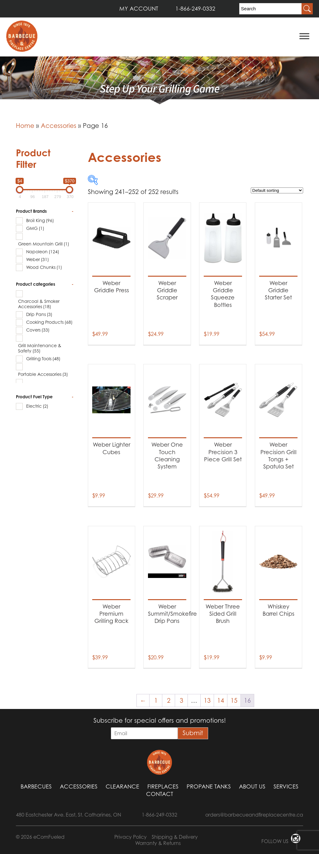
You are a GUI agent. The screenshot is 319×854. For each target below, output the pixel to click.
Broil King (40, 220)
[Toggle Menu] (304, 36)
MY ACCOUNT (138, 8)
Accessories (58, 125)
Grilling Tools (43, 358)
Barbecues (36, 786)
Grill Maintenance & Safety (39, 348)
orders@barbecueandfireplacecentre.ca (254, 815)
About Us (252, 786)
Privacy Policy (130, 837)
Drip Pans (39, 314)
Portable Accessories (43, 374)
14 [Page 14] (220, 700)
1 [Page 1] (156, 700)
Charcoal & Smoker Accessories (39, 303)
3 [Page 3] (181, 700)
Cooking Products (49, 322)
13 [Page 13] (207, 700)
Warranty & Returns (158, 843)
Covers (38, 329)
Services (286, 786)
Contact (159, 794)
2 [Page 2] (168, 700)
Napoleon (42, 251)
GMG (35, 228)
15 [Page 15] (234, 700)
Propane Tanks (209, 786)
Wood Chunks (44, 267)
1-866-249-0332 (195, 8)
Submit (193, 733)
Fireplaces (163, 786)
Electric (37, 406)
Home (25, 125)
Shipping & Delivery (175, 837)
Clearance (122, 786)
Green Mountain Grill (43, 243)
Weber (37, 259)
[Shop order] (277, 190)
